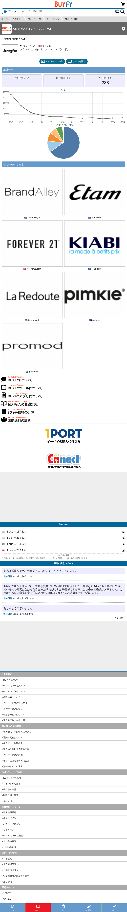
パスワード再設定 (12, 824)
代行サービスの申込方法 (15, 703)
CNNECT (8, 899)
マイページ (8, 830)
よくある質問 (9, 841)
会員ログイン (9, 818)
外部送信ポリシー (12, 870)
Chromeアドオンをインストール (32, 28)
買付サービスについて (14, 709)
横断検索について (12, 697)
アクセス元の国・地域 (63, 125)
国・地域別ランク (63, 78)
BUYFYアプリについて (14, 691)
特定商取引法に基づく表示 (16, 876)
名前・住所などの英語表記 (16, 760)
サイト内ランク (105, 78)
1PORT (7, 893)
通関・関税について (13, 737)
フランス (46, 46)
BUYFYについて (11, 680)
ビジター (63, 90)
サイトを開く (76, 61)
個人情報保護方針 (12, 864)
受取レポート (9, 801)
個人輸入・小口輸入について (17, 732)
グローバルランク (21, 78)
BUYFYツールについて (14, 685)
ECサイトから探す (12, 778)
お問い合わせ (9, 847)
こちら (72, 558)
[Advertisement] (63, 497)
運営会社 (7, 881)
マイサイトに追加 (52, 61)
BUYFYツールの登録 (13, 835)
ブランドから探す (12, 783)
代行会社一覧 (9, 789)
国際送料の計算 (10, 795)
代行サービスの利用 (13, 755)
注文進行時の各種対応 (14, 720)
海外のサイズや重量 (13, 766)
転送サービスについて (14, 714)
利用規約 (7, 858)
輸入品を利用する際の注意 (16, 749)
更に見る (121, 618)
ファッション (29, 46)
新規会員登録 (9, 812)
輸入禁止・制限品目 (13, 743)
